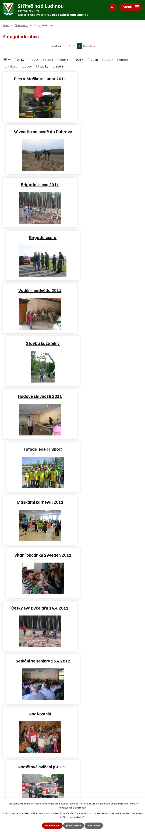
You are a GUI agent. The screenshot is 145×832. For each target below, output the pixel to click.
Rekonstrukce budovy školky (108, 555)
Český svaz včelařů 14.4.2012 (37, 343)
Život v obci (21, 25)
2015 (50, 60)
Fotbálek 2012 (37, 449)
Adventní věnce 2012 (108, 608)
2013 (20, 60)
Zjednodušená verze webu (96, 794)
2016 (64, 60)
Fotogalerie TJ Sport (108, 237)
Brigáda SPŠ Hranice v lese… (108, 449)
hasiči (124, 60)
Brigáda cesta (108, 131)
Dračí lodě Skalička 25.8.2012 (37, 555)
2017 (79, 60)
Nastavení (94, 825)
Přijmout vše (52, 825)
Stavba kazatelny (108, 184)
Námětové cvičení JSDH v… (108, 396)
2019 (109, 60)
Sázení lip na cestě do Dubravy (108, 78)
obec (28, 66)
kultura (12, 66)
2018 (94, 60)
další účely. (80, 807)
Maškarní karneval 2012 (37, 290)
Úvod (6, 25)
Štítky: (7, 59)
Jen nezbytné (73, 825)
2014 (35, 60)
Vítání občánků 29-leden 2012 (107, 290)
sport (59, 66)
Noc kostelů (37, 396)
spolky (44, 66)
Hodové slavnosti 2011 (37, 237)
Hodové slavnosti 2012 (37, 608)
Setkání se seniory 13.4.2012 (108, 343)
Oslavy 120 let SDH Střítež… (37, 502)
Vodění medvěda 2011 (37, 184)
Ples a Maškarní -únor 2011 (37, 78)
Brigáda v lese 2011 (37, 131)
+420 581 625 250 (21, 782)
